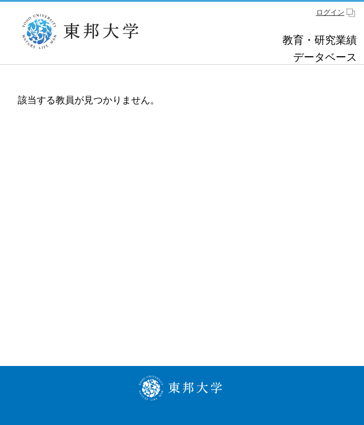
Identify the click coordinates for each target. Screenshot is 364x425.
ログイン (330, 12)
